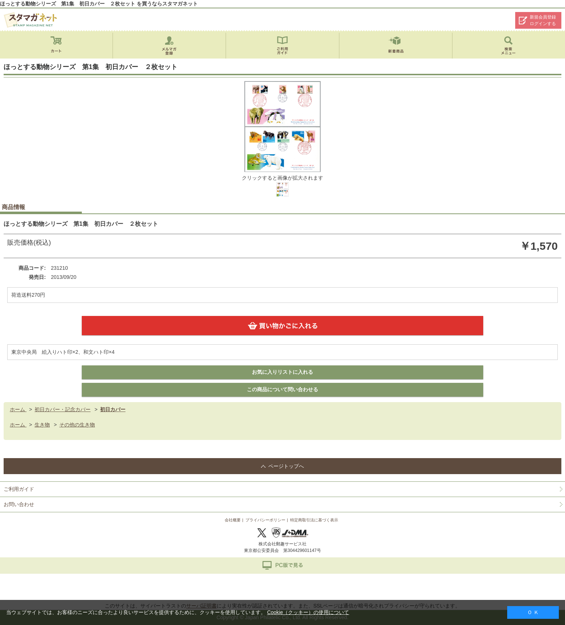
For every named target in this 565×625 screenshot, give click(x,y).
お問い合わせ (19, 504)
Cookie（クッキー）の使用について (308, 612)
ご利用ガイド (19, 489)
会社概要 (233, 520)
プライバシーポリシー (265, 520)
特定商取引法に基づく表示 (314, 520)
